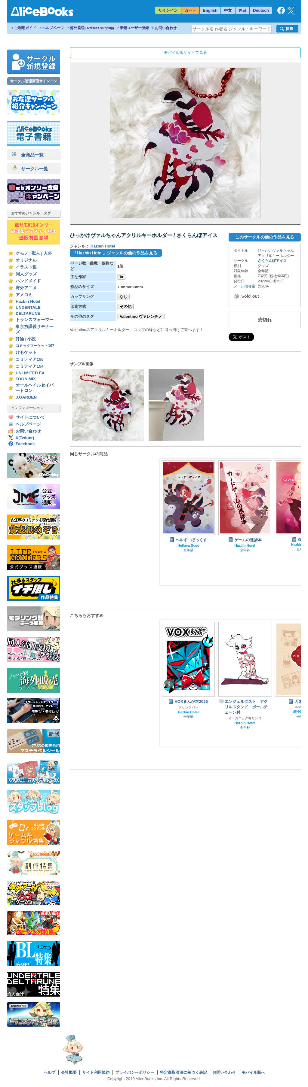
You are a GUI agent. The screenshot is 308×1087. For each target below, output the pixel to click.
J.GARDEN (26, 397)
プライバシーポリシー (134, 1072)
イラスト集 (26, 267)
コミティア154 (30, 366)
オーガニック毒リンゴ (244, 718)
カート (190, 10)
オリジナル (26, 260)
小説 (31, 339)
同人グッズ (26, 274)
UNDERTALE (28, 307)
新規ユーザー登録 (134, 28)
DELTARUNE (28, 313)
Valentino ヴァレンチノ (141, 316)
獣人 (36, 253)
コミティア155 (30, 359)
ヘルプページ (53, 28)
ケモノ (22, 253)
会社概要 (69, 1072)
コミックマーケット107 (35, 346)
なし (124, 296)
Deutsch (261, 10)
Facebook (25, 444)
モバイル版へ (253, 1072)
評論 (20, 339)
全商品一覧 (28, 154)
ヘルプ (49, 1072)
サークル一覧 (30, 168)
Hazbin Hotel (28, 301)
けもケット (26, 352)
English (210, 10)
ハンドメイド (28, 281)
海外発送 (92, 28)
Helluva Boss (188, 545)
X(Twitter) (25, 438)
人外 (48, 253)
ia (121, 277)
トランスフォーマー (35, 319)
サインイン (168, 10)
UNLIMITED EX (30, 373)
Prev (169, 522)
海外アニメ (26, 288)
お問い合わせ (166, 28)
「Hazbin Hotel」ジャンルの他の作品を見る (115, 252)
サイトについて (30, 417)
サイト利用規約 (95, 1072)
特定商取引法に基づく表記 (183, 1072)
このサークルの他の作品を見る (264, 237)
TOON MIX (26, 379)
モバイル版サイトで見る (185, 52)
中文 (228, 10)
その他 (125, 306)
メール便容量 (244, 286)
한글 (242, 10)
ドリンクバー (188, 707)
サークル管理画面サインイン (33, 81)
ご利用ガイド (25, 28)
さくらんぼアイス (272, 261)
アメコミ (24, 295)
